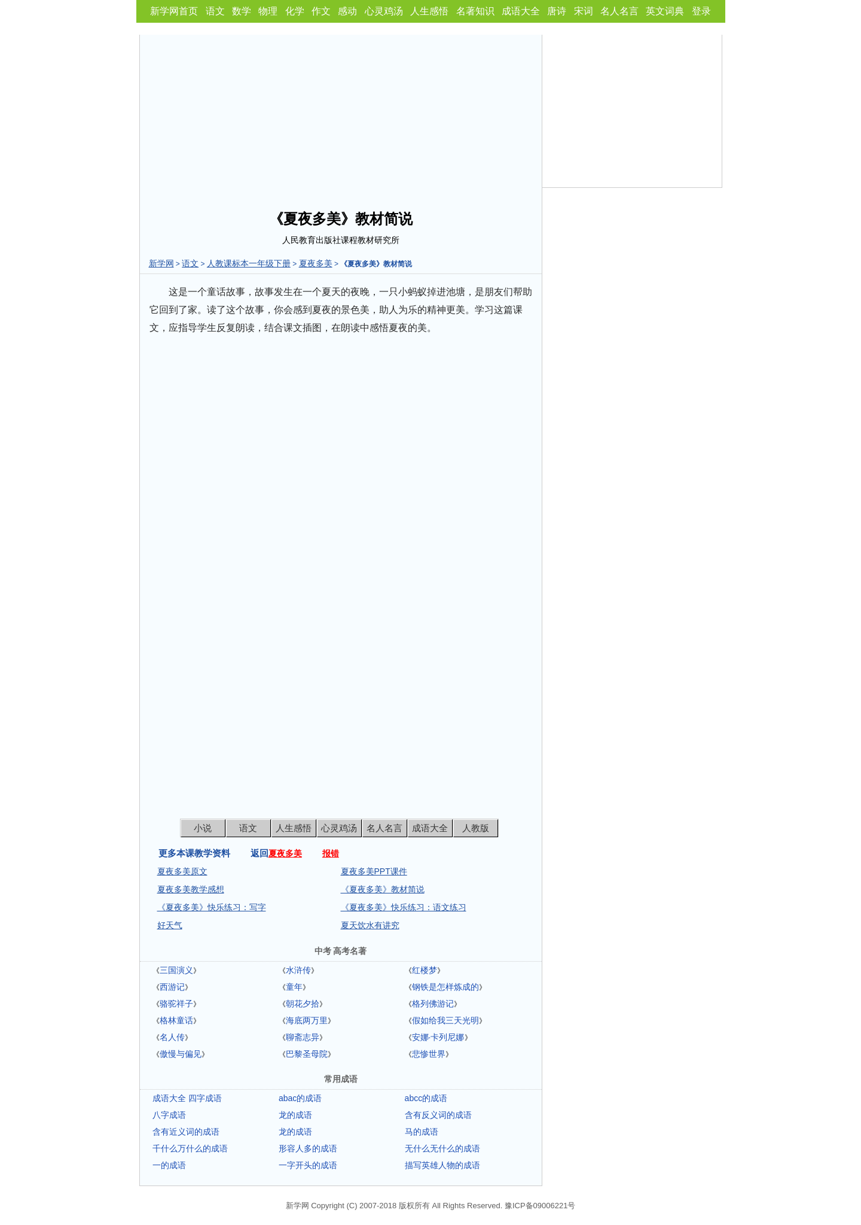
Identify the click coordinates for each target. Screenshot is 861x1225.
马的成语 (421, 1131)
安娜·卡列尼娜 (438, 1037)
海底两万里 (307, 1020)
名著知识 (475, 11)
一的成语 (169, 1165)
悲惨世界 (428, 1054)
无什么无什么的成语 (442, 1148)
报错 (330, 853)
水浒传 (298, 970)
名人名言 (619, 11)
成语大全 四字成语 (187, 1098)
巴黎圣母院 (307, 1054)
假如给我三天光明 (445, 1020)
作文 (321, 11)
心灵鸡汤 (384, 11)
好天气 (169, 925)
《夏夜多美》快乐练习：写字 (211, 907)
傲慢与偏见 (180, 1054)
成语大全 (521, 11)
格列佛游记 (433, 1003)
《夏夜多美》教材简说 (383, 889)
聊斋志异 (302, 1037)
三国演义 (176, 970)
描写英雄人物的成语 (442, 1165)
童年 (294, 987)
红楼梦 (424, 970)
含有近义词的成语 (185, 1131)
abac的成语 (300, 1098)
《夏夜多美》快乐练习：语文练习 (403, 907)
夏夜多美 (315, 263)
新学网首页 (174, 11)
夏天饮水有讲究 (370, 925)
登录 (701, 11)
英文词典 (665, 11)
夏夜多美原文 (182, 871)
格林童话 (176, 1020)
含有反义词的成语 (438, 1115)
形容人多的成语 (308, 1148)
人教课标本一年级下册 (249, 263)
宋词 (583, 11)
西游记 (172, 987)
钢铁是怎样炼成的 (445, 987)
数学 (241, 11)
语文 (215, 11)
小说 (203, 828)
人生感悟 (429, 11)
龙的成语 (295, 1115)
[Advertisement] (340, 118)
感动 (347, 11)
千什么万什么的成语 (190, 1148)
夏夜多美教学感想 (190, 889)
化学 (294, 11)
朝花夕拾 (302, 1003)
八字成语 (169, 1115)
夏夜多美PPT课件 (374, 871)
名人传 (172, 1037)
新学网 (161, 263)
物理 (267, 11)
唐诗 (556, 11)
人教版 (475, 828)
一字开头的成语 (308, 1165)
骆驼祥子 (176, 1003)
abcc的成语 (426, 1098)
